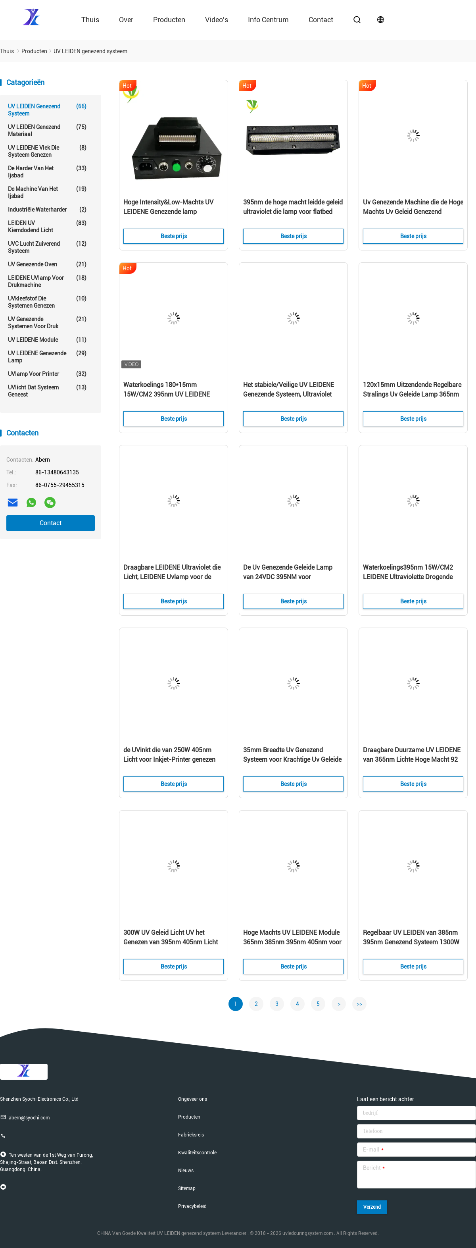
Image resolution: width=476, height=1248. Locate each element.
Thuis (90, 19)
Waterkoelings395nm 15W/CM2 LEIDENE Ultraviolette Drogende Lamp (408, 577)
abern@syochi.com (25, 1117)
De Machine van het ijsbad (47, 192)
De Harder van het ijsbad (47, 172)
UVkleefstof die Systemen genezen (47, 302)
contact (321, 19)
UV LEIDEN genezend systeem (47, 110)
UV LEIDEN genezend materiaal (47, 130)
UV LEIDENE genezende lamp (47, 357)
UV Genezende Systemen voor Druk (47, 322)
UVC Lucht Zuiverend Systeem (47, 247)
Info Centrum (268, 19)
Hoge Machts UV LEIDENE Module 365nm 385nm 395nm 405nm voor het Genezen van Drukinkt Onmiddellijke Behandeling (292, 943)
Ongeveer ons (192, 1099)
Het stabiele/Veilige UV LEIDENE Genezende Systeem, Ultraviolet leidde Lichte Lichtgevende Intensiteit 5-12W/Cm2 (288, 395)
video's (216, 19)
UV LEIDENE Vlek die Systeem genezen (47, 151)
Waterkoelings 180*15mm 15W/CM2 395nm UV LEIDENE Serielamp (166, 394)
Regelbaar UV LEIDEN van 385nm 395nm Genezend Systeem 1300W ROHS (411, 942)
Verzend (372, 1207)
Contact (50, 523)
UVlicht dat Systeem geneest (47, 391)
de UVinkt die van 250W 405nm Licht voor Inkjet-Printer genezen (169, 754)
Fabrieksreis (191, 1135)
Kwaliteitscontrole (197, 1153)
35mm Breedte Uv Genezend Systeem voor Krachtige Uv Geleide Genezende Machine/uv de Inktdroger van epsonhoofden (292, 760)
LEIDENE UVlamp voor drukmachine (47, 281)
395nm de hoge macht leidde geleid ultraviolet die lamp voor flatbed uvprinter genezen (293, 211)
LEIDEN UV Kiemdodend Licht (47, 226)
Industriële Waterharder (47, 209)
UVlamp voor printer (47, 373)
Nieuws (186, 1170)
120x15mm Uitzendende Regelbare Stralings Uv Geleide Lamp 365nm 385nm (412, 394)
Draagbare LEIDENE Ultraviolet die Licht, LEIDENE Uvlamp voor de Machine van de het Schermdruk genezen (172, 577)
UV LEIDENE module (47, 339)
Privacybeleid (192, 1206)
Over (126, 19)
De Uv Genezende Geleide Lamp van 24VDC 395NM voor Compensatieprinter (287, 577)
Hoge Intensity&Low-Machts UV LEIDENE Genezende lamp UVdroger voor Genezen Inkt (168, 211)
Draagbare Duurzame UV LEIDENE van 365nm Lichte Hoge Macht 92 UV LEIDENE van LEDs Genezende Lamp (412, 760)
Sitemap (187, 1188)
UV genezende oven (47, 264)
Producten (169, 19)
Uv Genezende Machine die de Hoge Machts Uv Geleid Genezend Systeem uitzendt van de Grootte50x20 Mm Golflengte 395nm (413, 212)
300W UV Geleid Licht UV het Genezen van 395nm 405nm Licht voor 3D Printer (170, 942)
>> (359, 1004)
